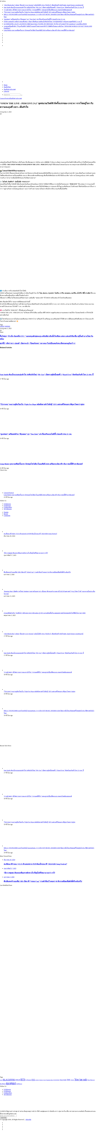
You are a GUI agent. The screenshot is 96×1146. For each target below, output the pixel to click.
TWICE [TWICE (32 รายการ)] (72, 1080)
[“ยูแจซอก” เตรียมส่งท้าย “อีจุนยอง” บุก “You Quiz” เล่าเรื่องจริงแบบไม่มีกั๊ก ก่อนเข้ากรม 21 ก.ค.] (18, 430)
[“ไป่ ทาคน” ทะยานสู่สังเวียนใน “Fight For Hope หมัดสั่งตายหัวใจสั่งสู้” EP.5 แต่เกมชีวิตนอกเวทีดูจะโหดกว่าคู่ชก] (18, 400)
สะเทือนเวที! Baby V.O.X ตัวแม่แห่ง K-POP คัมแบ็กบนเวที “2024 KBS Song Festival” (30, 533)
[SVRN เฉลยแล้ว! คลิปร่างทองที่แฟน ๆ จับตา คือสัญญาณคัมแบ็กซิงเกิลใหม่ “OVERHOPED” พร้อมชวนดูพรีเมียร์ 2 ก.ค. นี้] (18, 1033)
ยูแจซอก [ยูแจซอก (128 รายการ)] (11, 1083)
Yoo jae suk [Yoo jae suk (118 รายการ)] (80, 1079)
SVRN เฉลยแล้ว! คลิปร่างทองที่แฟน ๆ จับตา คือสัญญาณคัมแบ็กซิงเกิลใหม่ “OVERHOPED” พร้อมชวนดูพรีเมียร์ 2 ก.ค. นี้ (43, 21)
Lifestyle (6, 91)
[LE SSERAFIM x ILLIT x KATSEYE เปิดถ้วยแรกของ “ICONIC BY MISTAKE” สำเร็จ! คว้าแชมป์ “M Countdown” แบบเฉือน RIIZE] (18, 1054)
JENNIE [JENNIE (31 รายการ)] (37, 1080)
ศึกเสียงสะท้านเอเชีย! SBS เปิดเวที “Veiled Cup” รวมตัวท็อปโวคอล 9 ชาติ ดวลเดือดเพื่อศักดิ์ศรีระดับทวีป (37, 572)
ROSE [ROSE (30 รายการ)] (44, 1080)
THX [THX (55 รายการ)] (68, 1080)
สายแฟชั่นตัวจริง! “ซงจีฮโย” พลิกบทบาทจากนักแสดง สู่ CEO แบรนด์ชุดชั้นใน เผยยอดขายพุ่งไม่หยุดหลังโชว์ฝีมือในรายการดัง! (45, 613)
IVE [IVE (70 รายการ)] (33, 1080)
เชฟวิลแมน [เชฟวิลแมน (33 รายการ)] (19, 1084)
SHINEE (7, 326)
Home (5, 85)
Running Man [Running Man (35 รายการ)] (49, 1080)
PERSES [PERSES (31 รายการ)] (41, 1080)
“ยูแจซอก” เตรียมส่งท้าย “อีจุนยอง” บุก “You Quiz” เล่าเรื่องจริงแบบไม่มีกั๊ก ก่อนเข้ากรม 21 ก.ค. (34, 19)
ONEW (2, 326)
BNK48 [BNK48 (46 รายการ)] (17, 1080)
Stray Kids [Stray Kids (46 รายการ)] (63, 1080)
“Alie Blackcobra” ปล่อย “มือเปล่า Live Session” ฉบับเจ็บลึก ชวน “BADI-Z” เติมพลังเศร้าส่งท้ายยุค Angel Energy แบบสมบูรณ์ (43, 5)
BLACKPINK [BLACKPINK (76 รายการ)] (9, 1079)
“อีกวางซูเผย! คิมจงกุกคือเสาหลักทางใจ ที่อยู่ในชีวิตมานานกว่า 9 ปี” (26, 553)
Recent (6, 514)
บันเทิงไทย (7, 87)
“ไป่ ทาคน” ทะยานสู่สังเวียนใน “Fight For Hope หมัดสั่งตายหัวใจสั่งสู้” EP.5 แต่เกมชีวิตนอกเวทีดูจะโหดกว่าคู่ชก (39, 12)
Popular (6, 512)
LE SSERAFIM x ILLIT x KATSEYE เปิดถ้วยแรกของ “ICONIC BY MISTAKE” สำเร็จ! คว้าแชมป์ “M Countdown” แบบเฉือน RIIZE (45, 24)
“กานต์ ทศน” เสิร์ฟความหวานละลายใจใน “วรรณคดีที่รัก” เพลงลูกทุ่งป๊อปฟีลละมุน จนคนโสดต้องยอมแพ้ (38, 10)
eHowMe (28, 1119)
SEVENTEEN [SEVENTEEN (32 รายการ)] (56, 1080)
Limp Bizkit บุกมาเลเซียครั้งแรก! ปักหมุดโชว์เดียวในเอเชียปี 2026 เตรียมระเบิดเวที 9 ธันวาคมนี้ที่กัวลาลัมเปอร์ (39, 30)
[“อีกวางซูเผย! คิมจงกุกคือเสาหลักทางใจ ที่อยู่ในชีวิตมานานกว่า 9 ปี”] (14, 551)
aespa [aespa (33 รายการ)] (1, 1080)
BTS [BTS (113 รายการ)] (22, 1079)
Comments (7, 515)
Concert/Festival (5, 98)
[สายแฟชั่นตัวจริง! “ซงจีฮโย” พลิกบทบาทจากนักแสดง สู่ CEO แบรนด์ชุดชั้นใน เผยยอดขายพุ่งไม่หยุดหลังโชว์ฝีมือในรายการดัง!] (14, 611)
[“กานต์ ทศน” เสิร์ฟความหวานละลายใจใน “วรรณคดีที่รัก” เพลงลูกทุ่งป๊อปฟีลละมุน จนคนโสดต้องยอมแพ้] (14, 670)
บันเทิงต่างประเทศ (10, 89)
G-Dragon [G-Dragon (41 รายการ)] (28, 1080)
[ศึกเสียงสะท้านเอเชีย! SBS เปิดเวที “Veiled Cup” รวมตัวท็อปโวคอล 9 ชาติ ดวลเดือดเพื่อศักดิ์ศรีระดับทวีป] (14, 570)
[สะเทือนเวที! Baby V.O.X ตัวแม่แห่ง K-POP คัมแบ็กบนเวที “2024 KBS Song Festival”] (14, 531)
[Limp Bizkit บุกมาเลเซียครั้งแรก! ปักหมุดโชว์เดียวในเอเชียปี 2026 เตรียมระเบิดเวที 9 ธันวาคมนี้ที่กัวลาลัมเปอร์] (18, 460)
